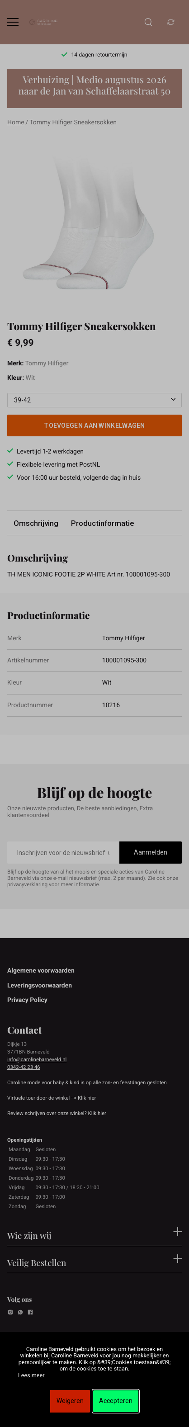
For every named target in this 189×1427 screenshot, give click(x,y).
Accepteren (115, 1400)
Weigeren (70, 1400)
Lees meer (31, 1375)
